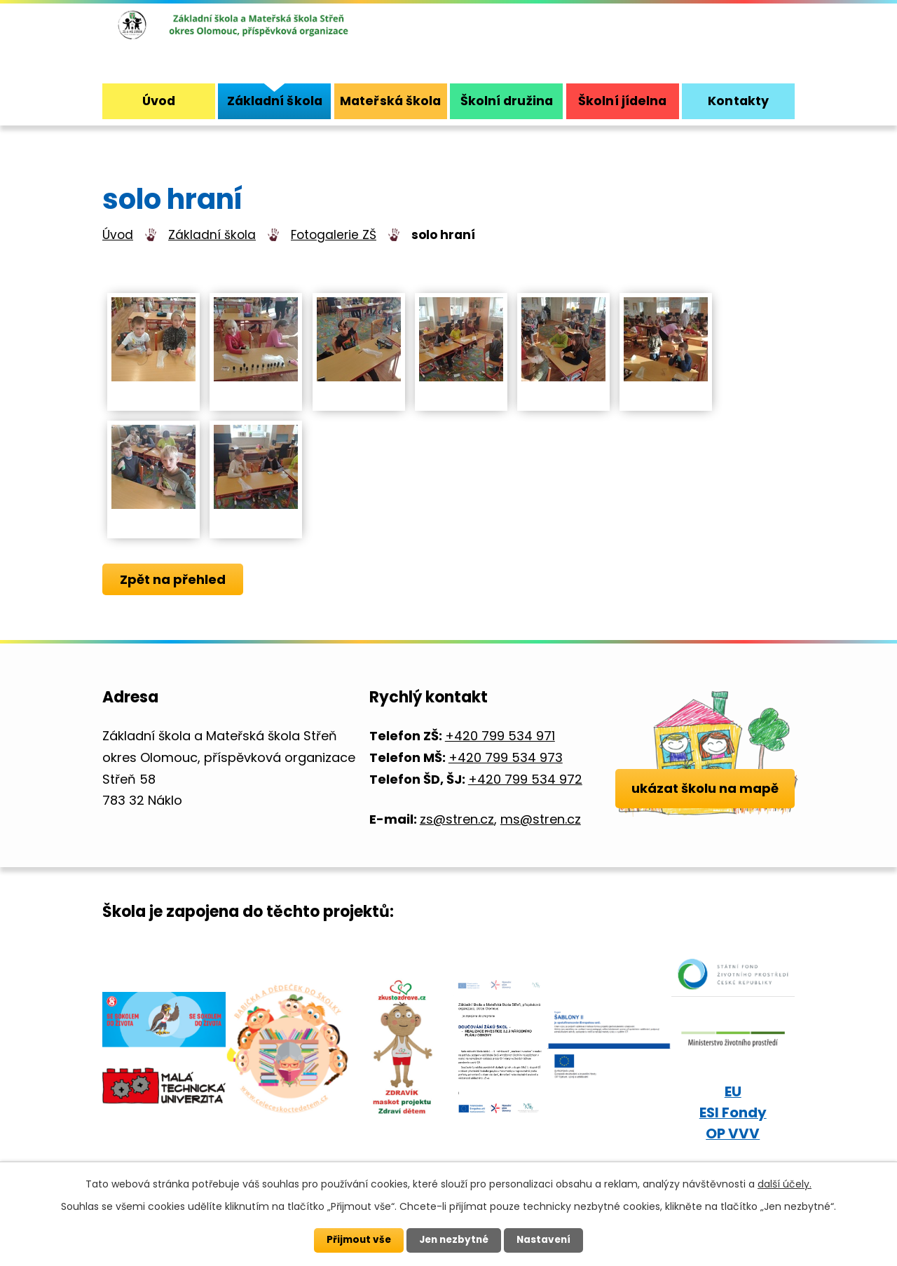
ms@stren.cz (540, 819)
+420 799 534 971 (500, 735)
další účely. (785, 1184)
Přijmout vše (355, 1240)
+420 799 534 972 (525, 779)
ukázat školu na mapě (705, 811)
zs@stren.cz (457, 819)
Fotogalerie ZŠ (333, 234)
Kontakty (738, 100)
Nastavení (547, 1240)
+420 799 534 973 (505, 757)
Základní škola (212, 234)
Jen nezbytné (454, 1240)
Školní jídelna (622, 100)
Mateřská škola (390, 100)
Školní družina (506, 100)
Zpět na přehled (174, 579)
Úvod (117, 234)
